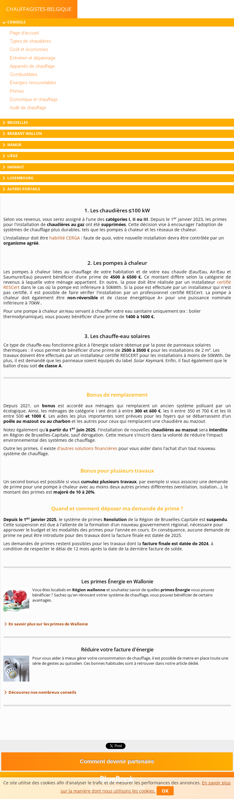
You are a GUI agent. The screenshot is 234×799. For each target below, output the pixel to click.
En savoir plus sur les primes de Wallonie (48, 624)
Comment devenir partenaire (117, 761)
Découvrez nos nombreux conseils (42, 692)
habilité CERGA (64, 238)
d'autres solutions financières (87, 448)
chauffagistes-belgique (38, 9)
